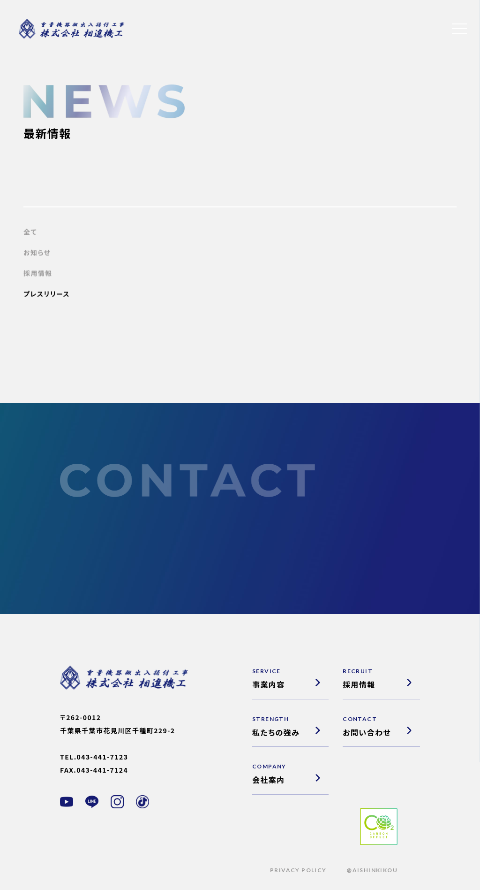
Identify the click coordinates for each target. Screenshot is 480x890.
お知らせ (37, 254)
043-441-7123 (102, 756)
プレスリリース (46, 295)
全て (30, 233)
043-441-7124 (102, 770)
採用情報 (37, 274)
